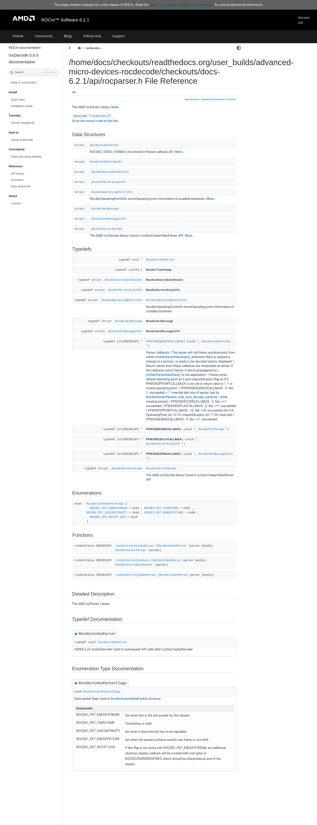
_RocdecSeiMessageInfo (118, 218)
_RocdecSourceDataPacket (120, 171)
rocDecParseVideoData (143, 578)
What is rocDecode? (34, 82)
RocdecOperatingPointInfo (177, 300)
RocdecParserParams (172, 486)
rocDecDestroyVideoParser (146, 592)
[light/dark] (239, 48)
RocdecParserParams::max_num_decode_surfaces (192, 406)
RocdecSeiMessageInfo (174, 476)
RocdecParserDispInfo (174, 461)
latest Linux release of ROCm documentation (182, 4)
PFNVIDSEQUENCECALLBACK (175, 341)
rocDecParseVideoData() (211, 357)
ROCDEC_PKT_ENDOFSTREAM (119, 525)
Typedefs (205, 99)
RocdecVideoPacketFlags (116, 521)
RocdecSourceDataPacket (145, 582)
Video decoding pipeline (36, 156)
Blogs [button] (68, 36)
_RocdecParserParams (117, 228)
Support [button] (118, 36)
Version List (304, 20)
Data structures (31, 186)
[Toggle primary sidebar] (80, 48)
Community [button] (44, 36)
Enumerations (218, 99)
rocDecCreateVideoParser (145, 563)
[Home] (90, 48)
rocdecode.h (110, 116)
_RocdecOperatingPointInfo (122, 192)
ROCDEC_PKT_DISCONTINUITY (117, 530)
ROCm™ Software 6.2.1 (65, 20)
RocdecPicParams (169, 447)
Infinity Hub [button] (92, 36)
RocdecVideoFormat (115, 145)
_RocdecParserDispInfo (118, 181)
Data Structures (192, 99)
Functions (27, 179)
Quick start (28, 99)
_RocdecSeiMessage (115, 208)
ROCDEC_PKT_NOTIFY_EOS (118, 534)
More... (127, 107)
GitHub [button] (18, 36)
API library (28, 173)
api (85, 92)
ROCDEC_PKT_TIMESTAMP (172, 525)
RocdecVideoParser (171, 259)
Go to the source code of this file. (106, 121)
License (26, 203)
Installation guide (32, 105)
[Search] (44, 72)
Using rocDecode (32, 139)
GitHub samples (31, 122)
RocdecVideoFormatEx (117, 161)
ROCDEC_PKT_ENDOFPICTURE (174, 530)
